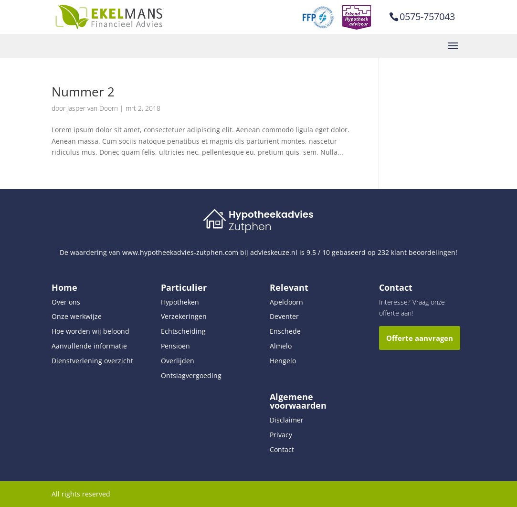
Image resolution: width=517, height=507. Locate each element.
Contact (282, 449)
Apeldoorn (286, 301)
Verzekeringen (184, 316)
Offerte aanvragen (419, 338)
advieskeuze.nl (273, 252)
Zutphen (250, 226)
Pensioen (175, 345)
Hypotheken (180, 301)
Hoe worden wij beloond (90, 331)
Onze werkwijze (77, 316)
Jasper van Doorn (92, 108)
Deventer (284, 316)
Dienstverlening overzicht (92, 360)
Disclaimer (287, 419)
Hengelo (283, 360)
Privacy (281, 434)
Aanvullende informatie (89, 345)
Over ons (66, 301)
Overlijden (177, 360)
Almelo (281, 345)
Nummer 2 (83, 91)
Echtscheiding (183, 331)
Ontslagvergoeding (191, 375)
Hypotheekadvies (271, 214)
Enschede (285, 331)
